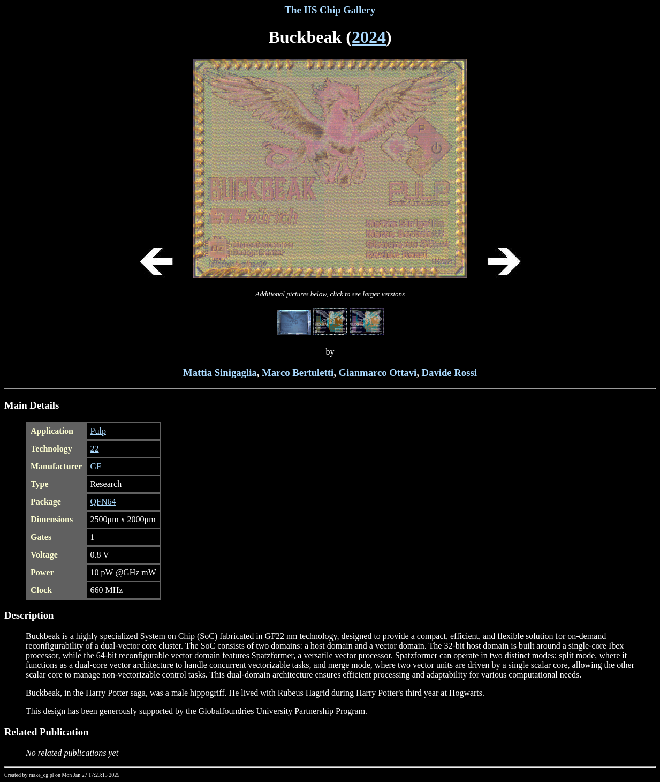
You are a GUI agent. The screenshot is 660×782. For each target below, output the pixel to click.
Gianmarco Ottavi (378, 372)
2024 (369, 37)
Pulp (98, 430)
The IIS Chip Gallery (330, 10)
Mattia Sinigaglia (220, 372)
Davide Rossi (449, 372)
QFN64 (103, 501)
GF (95, 466)
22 (94, 448)
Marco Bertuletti (297, 372)
